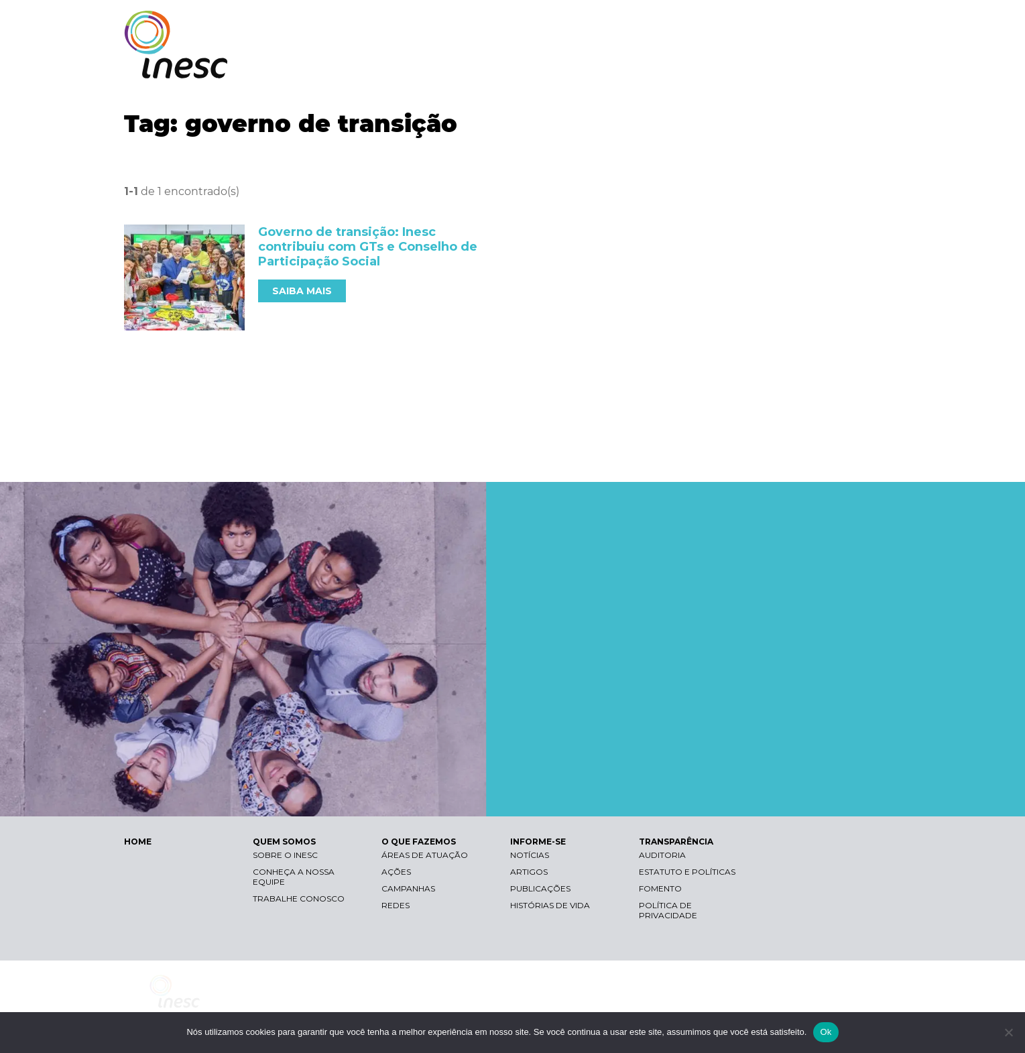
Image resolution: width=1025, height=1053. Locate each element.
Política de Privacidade (668, 910)
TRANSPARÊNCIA (843, 65)
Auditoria (662, 855)
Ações (396, 872)
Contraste (733, 24)
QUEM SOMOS (559, 65)
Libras (669, 24)
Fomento (660, 888)
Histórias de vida (550, 905)
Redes (395, 905)
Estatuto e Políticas (687, 872)
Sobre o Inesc (285, 855)
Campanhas (408, 888)
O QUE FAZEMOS (656, 65)
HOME (138, 842)
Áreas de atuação (424, 855)
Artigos (529, 872)
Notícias (529, 855)
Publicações (540, 888)
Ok (825, 1032)
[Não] (1008, 1032)
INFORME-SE (750, 65)
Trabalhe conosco (299, 898)
